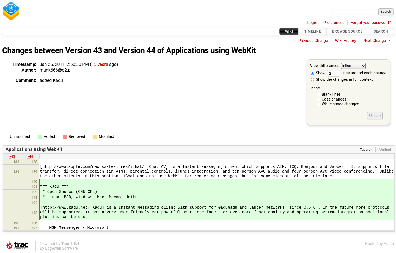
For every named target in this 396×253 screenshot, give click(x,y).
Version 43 (83, 50)
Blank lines (331, 94)
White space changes (340, 104)
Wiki (289, 31)
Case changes (334, 99)
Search (381, 31)
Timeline (312, 31)
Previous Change (313, 40)
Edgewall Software (61, 248)
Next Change (374, 40)
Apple (389, 243)
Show (318, 73)
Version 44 (137, 50)
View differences (325, 66)
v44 (30, 156)
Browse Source (347, 31)
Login (312, 22)
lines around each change (356, 73)
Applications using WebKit (211, 50)
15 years (100, 64)
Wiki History (345, 40)
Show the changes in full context (342, 79)
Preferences (334, 22)
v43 (12, 156)
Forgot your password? (371, 22)
